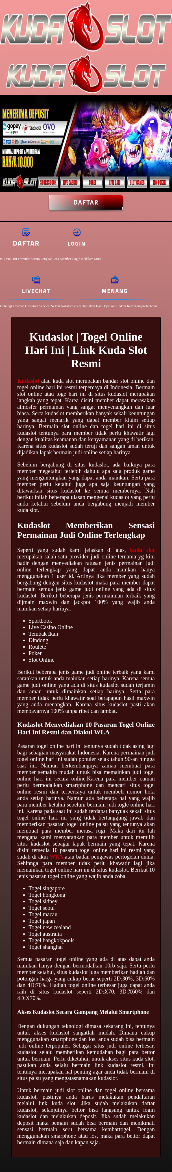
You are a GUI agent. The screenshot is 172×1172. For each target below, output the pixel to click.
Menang (115, 290)
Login (77, 243)
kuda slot (142, 550)
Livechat (36, 290)
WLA (56, 856)
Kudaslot (28, 381)
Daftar (86, 202)
